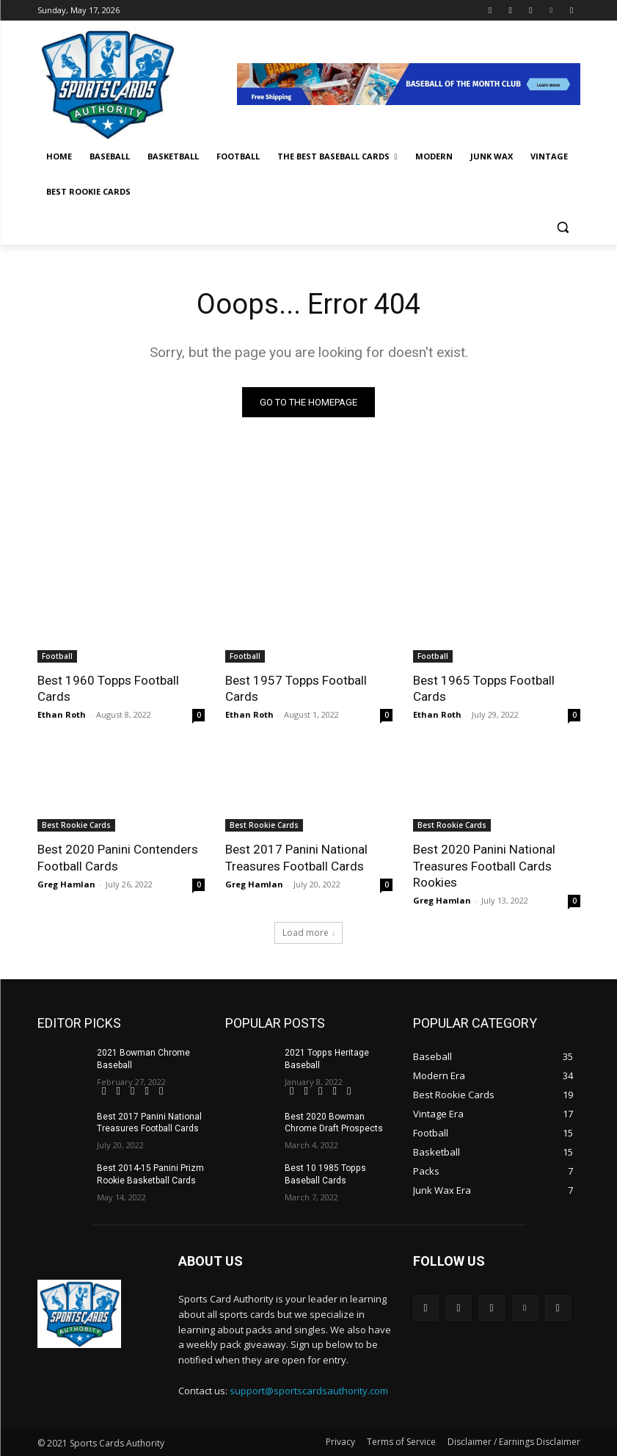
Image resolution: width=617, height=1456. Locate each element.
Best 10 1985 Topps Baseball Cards (325, 1174)
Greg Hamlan (66, 883)
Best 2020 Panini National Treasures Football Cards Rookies (484, 865)
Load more (308, 932)
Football (57, 656)
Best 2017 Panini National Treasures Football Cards (296, 857)
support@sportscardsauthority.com (309, 1389)
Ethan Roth (61, 714)
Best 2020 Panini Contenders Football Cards (117, 857)
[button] (563, 227)
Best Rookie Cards (76, 825)
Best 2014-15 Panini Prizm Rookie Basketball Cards (150, 1174)
